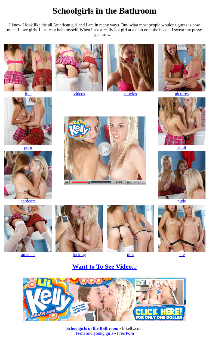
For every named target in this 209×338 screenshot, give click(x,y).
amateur (28, 252)
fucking (79, 252)
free (28, 92)
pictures (181, 92)
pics (130, 252)
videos (79, 92)
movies (130, 92)
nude (181, 199)
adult (181, 145)
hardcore (28, 199)
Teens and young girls (94, 333)
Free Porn (125, 333)
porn (28, 145)
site (181, 252)
